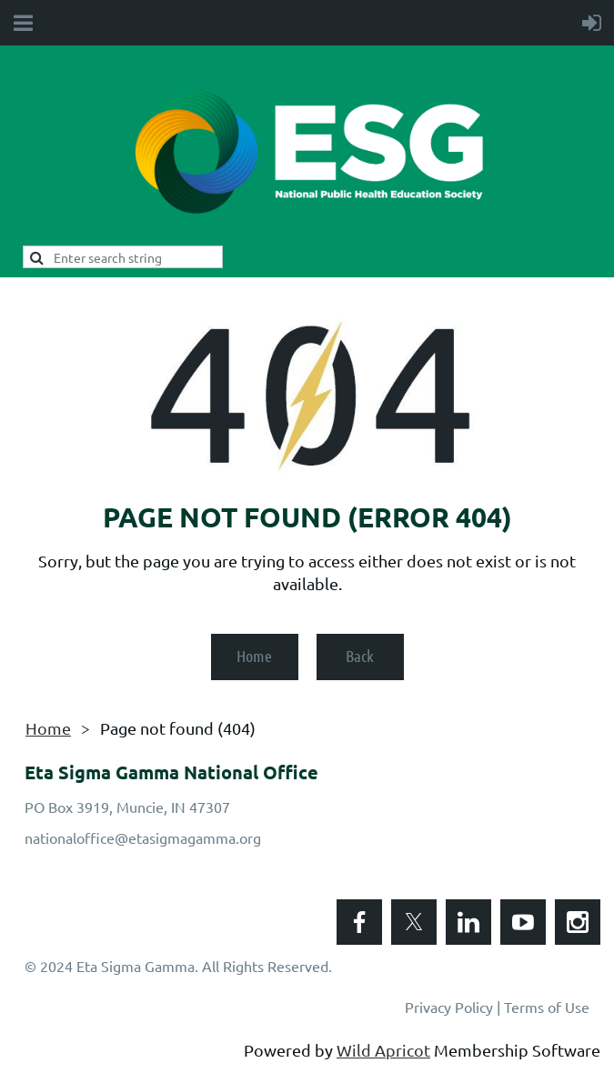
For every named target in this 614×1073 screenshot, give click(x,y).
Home (254, 656)
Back (360, 656)
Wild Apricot (383, 1049)
